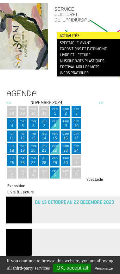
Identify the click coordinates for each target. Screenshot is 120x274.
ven (55, 111)
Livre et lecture (75, 54)
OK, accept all (72, 268)
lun (11, 111)
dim (76, 111)
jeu (44, 111)
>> (100, 102)
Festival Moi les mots (79, 66)
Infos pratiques (74, 72)
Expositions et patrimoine (83, 48)
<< (8, 102)
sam (65, 111)
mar (22, 111)
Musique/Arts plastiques (82, 60)
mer (33, 111)
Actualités (69, 35)
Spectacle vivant (75, 42)
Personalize (104, 268)
